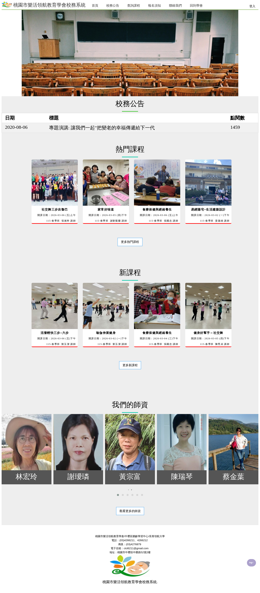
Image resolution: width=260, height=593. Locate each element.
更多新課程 (130, 365)
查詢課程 (133, 5)
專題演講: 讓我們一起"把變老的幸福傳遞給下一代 (102, 127)
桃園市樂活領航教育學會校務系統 (44, 4)
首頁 (95, 5)
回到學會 (196, 5)
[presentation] (128, 489)
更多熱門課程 (130, 241)
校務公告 (112, 5)
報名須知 (154, 5)
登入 (252, 6)
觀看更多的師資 (130, 511)
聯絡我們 (175, 5)
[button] (118, 495)
